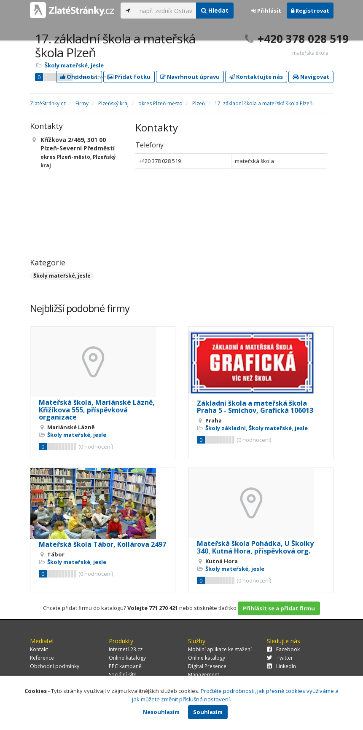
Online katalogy (127, 657)
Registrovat (310, 10)
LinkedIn (281, 666)
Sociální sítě (123, 674)
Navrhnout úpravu (190, 76)
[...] (166, 11)
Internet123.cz (126, 649)
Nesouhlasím (161, 712)
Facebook (283, 649)
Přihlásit (266, 10)
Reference (42, 657)
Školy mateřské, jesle (74, 65)
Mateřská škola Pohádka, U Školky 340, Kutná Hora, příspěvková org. (255, 547)
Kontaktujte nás (256, 76)
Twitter (280, 657)
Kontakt (39, 649)
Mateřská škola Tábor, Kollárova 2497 (102, 544)
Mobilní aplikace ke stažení (220, 649)
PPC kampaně (125, 666)
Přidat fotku (129, 76)
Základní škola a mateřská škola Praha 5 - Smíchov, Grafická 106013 (255, 406)
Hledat (215, 10)
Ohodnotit (79, 76)
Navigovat (311, 76)
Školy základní (225, 428)
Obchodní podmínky (54, 666)
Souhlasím (208, 712)
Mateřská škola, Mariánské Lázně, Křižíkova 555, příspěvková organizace (97, 410)
